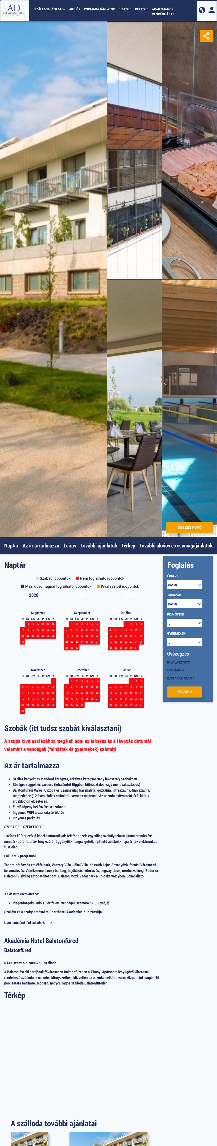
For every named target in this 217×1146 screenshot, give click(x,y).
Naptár (11, 545)
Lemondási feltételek (24, 922)
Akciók (75, 9)
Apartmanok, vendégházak (163, 11)
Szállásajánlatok (50, 9)
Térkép (128, 545)
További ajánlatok (99, 545)
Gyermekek (176, 634)
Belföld (125, 9)
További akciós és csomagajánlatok (176, 545)
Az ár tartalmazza (41, 545)
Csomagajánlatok (99, 9)
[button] (202, 11)
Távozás (174, 595)
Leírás (70, 545)
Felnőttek (175, 614)
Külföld (142, 9)
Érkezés (173, 576)
